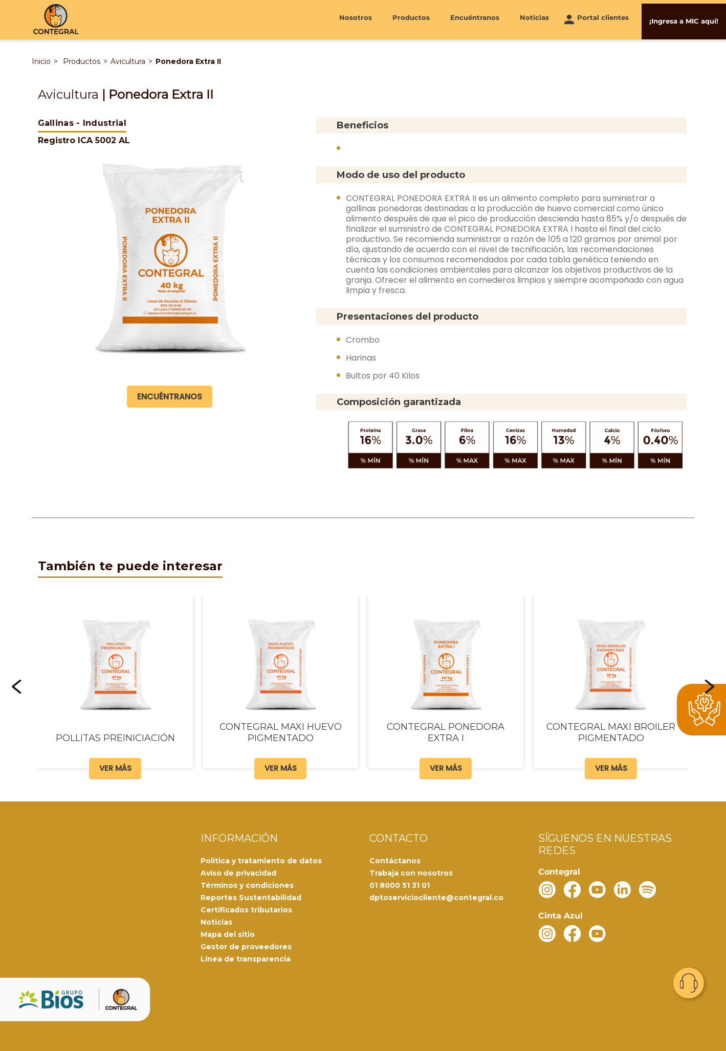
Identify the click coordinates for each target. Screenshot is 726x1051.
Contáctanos (395, 859)
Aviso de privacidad (238, 872)
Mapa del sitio (228, 933)
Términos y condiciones (247, 884)
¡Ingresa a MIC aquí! (683, 19)
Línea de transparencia (246, 958)
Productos (411, 19)
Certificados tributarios (246, 908)
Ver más (115, 767)
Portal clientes (603, 19)
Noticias (534, 19)
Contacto (688, 983)
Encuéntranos (474, 19)
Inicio (41, 60)
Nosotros (355, 19)
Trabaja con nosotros (411, 872)
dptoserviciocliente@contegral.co (436, 896)
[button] (17, 686)
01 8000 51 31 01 (399, 884)
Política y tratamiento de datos (261, 859)
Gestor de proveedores (246, 945)
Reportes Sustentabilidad (251, 896)
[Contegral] (55, 19)
